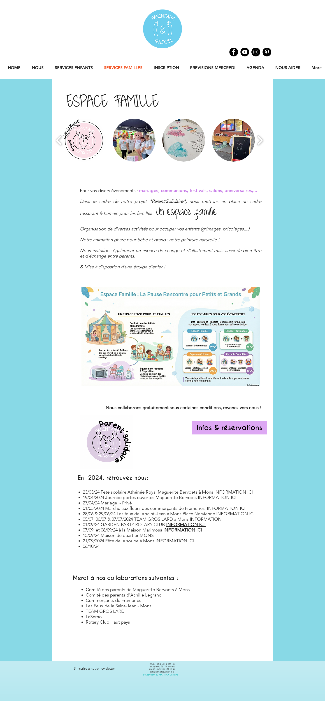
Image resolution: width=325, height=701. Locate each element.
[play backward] (59, 140)
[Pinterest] (266, 52)
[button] (84, 140)
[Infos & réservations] (229, 427)
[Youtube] (244, 52)
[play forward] (260, 140)
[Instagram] (255, 52)
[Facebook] (233, 52)
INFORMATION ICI (183, 530)
